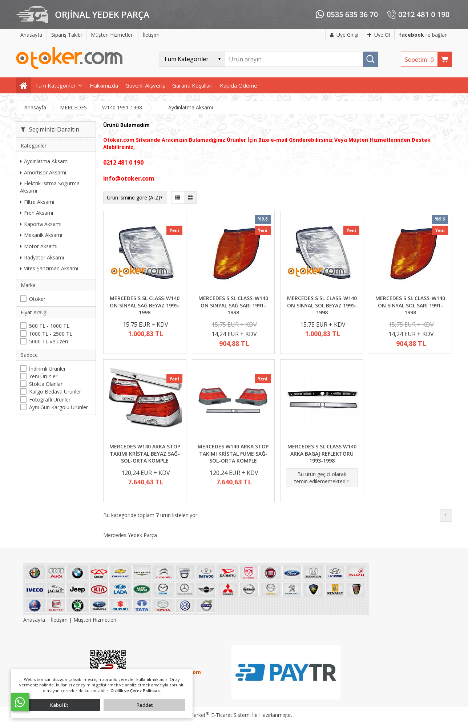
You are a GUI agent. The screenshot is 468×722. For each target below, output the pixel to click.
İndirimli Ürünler (47, 368)
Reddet (145, 705)
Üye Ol (378, 34)
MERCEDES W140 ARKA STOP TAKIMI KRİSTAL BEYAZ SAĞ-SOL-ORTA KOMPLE (144, 453)
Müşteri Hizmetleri (94, 619)
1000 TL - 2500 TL (50, 333)
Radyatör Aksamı (42, 257)
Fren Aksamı (36, 212)
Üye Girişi (344, 34)
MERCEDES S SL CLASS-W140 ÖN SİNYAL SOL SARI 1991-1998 (410, 305)
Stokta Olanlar (45, 383)
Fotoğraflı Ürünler (49, 399)
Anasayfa (35, 619)
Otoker (37, 298)
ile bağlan (423, 34)
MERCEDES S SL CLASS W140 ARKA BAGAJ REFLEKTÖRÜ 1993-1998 (321, 453)
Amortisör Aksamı (43, 172)
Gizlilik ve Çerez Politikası (135, 690)
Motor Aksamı (38, 246)
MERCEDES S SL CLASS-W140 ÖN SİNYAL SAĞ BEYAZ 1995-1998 (145, 305)
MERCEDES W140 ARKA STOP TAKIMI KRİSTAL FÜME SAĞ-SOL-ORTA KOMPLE (233, 453)
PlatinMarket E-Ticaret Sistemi (213, 714)
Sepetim (421, 60)
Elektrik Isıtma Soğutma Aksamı (50, 187)
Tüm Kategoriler (55, 85)
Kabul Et (59, 705)
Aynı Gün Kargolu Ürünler (58, 407)
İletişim (59, 619)
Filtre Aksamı (37, 201)
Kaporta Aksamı (40, 224)
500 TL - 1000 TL (49, 325)
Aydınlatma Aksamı (44, 161)
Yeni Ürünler (43, 376)
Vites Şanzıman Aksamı (49, 268)
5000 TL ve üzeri (48, 341)
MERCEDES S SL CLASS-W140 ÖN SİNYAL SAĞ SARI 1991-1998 (233, 305)
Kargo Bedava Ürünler (55, 391)
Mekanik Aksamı (41, 234)
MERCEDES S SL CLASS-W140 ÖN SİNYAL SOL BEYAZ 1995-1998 (322, 305)
